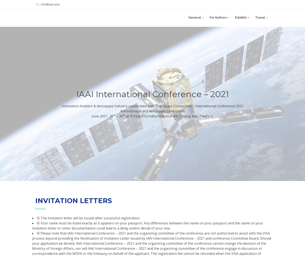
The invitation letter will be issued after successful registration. (90, 222)
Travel (260, 17)
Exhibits (241, 17)
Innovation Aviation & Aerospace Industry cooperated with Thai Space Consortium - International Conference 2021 (153, 106)
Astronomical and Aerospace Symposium (152, 111)
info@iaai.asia (50, 4)
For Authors (218, 17)
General (194, 17)
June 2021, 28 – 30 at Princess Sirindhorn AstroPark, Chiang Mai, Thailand (152, 116)
